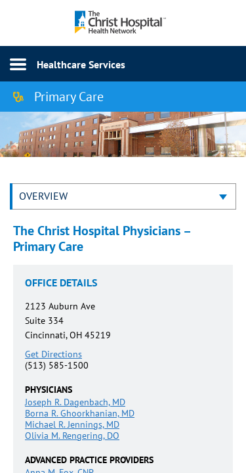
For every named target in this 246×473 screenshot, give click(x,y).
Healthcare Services (81, 64)
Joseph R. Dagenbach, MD (75, 402)
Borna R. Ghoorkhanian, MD (79, 413)
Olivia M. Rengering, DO (72, 435)
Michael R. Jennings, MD (72, 424)
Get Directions (53, 354)
